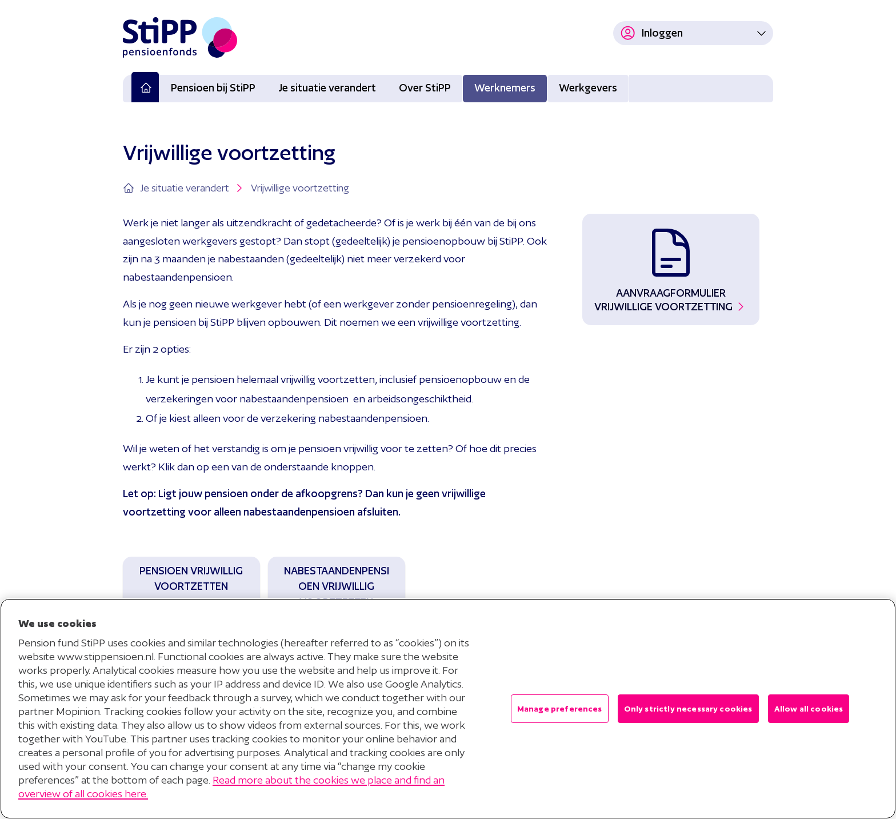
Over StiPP (425, 88)
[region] (448, 708)
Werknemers (504, 88)
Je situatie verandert (327, 88)
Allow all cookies (808, 708)
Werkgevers (588, 88)
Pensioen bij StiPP (213, 88)
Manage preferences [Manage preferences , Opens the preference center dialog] (559, 708)
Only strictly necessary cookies (688, 708)
